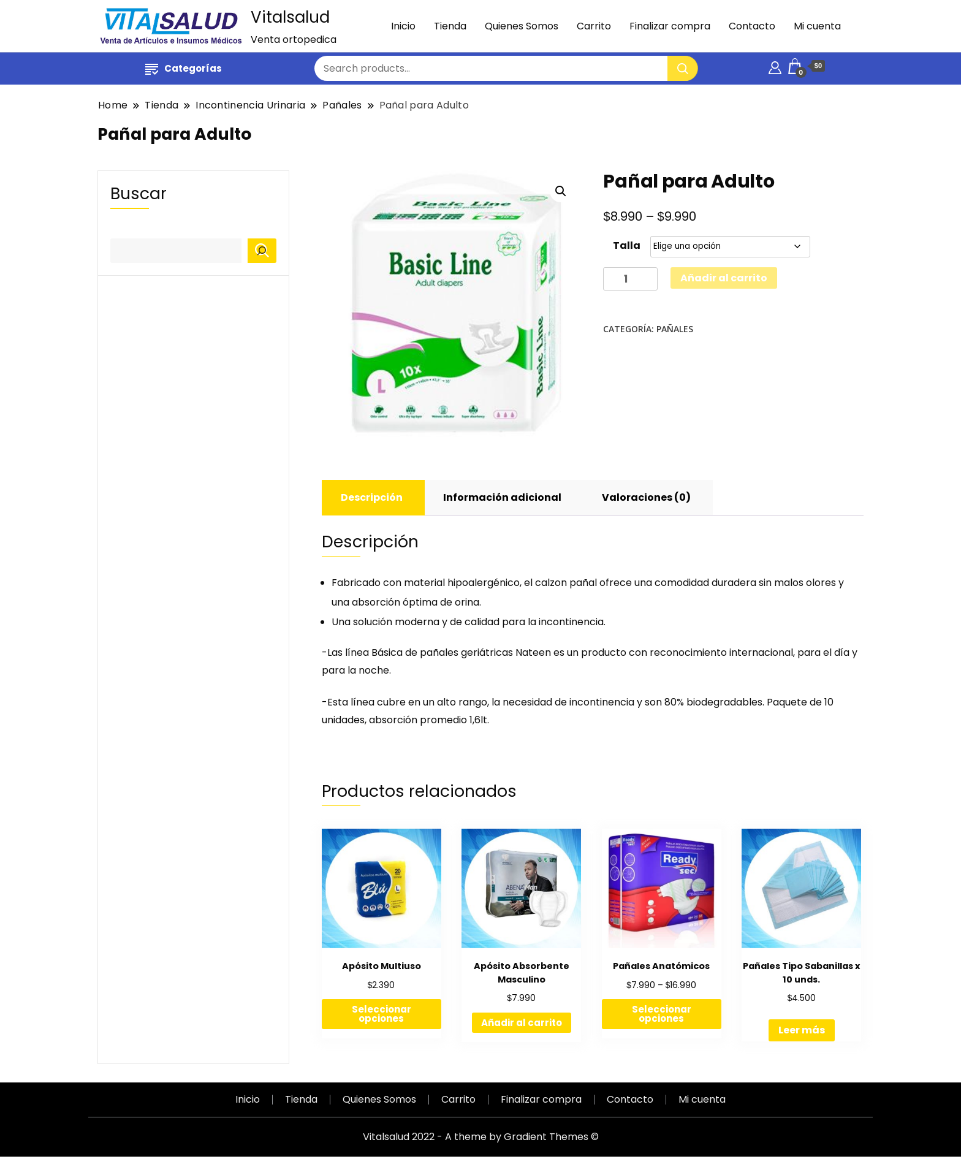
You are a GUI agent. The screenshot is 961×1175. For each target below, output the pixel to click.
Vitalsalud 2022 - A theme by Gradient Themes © (481, 1137)
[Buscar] (262, 250)
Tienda (450, 26)
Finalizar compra (669, 26)
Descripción (372, 497)
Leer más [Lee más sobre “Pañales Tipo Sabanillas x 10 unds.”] (801, 1030)
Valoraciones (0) (646, 497)
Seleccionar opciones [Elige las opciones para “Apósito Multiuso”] (381, 1014)
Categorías (183, 68)
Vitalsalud (290, 17)
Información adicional (502, 497)
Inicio (403, 26)
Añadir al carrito (723, 278)
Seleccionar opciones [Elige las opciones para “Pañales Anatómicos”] (661, 1014)
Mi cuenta (817, 26)
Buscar (138, 193)
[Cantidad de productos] (630, 279)
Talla (626, 245)
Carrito (594, 26)
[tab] (372, 497)
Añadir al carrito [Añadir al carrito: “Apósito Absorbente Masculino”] (521, 1022)
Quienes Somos (521, 26)
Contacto (752, 26)
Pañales (674, 329)
